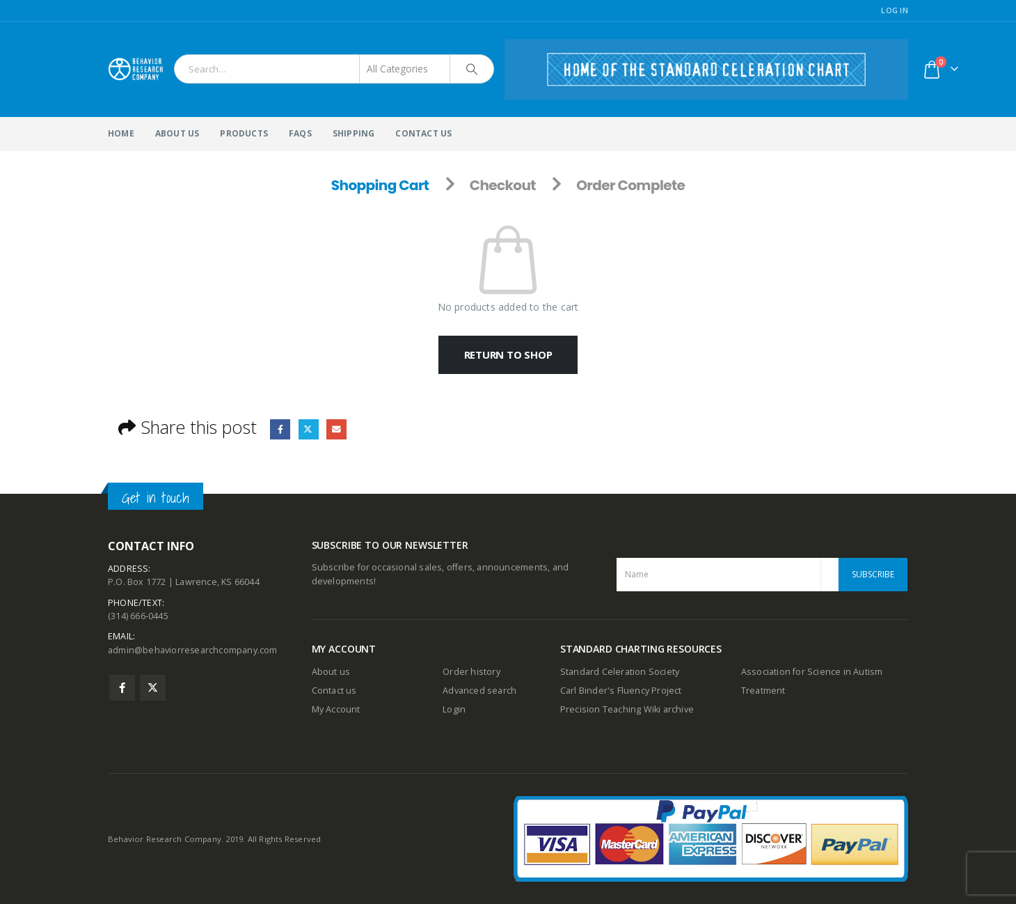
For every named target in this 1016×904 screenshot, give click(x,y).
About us (331, 672)
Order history (471, 672)
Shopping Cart (380, 185)
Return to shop (508, 354)
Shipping (354, 133)
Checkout (503, 185)
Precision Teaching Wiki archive (627, 709)
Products (244, 133)
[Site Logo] (136, 69)
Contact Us (423, 133)
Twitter (309, 429)
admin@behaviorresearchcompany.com (193, 652)
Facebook (280, 429)
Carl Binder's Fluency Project (621, 690)
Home (121, 133)
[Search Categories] (405, 69)
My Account (336, 709)
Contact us (334, 690)
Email (337, 429)
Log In (894, 10)
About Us (177, 133)
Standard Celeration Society (619, 672)
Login (454, 709)
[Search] (471, 69)
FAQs (300, 133)
